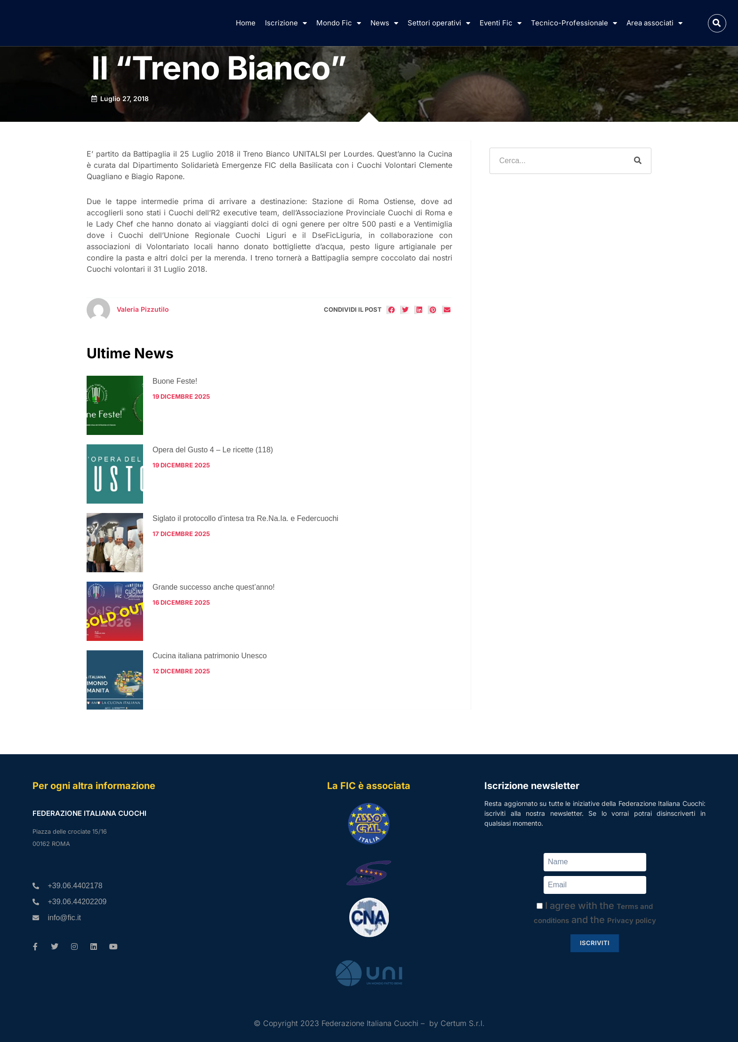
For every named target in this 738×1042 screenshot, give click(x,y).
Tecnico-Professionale (574, 23)
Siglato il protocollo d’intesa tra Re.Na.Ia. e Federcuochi (245, 518)
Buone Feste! (174, 381)
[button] (717, 23)
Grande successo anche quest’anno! (213, 587)
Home (246, 22)
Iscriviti (595, 943)
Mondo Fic (338, 23)
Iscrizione (286, 23)
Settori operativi (439, 23)
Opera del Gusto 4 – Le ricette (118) (212, 450)
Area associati (654, 23)
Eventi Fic (500, 23)
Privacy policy (631, 920)
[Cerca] (638, 161)
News (384, 23)
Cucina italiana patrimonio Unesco (209, 656)
